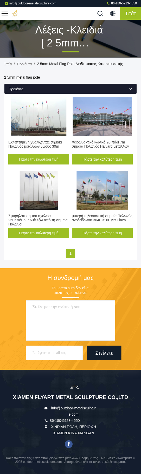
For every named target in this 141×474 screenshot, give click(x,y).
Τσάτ (130, 13)
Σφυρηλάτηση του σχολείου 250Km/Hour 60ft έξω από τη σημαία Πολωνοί (37, 220)
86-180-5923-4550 (121, 3)
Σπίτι (8, 64)
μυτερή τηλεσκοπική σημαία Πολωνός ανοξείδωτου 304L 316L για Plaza (102, 218)
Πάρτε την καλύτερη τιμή (39, 159)
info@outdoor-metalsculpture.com (30, 3)
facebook (69, 444)
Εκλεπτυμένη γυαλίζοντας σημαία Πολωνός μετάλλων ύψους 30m (35, 144)
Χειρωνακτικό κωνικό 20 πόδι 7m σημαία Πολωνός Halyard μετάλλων (100, 144)
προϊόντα (24, 64)
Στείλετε (104, 353)
